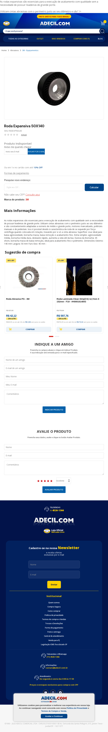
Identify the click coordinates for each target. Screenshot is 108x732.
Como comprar (54, 611)
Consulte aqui (32, 194)
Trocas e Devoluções (54, 623)
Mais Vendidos (58, 39)
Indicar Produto (54, 409)
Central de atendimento (54, 636)
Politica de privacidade (54, 615)
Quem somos (54, 602)
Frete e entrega (54, 632)
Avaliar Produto (54, 489)
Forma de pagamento (54, 628)
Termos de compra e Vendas (54, 619)
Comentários (54, 397)
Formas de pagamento (16, 173)
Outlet (40, 39)
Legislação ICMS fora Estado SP (54, 644)
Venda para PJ (54, 640)
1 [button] (51, 336)
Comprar (22, 329)
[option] (28, 295)
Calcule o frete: (54, 180)
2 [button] (57, 336)
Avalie (24, 135)
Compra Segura (54, 607)
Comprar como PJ (82, 39)
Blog (100, 39)
